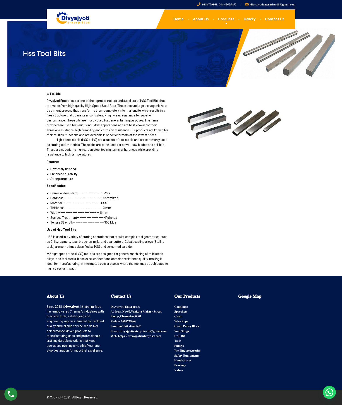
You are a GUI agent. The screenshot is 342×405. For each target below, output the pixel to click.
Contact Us (274, 19)
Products (226, 19)
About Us (201, 19)
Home (178, 19)
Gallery (250, 19)
